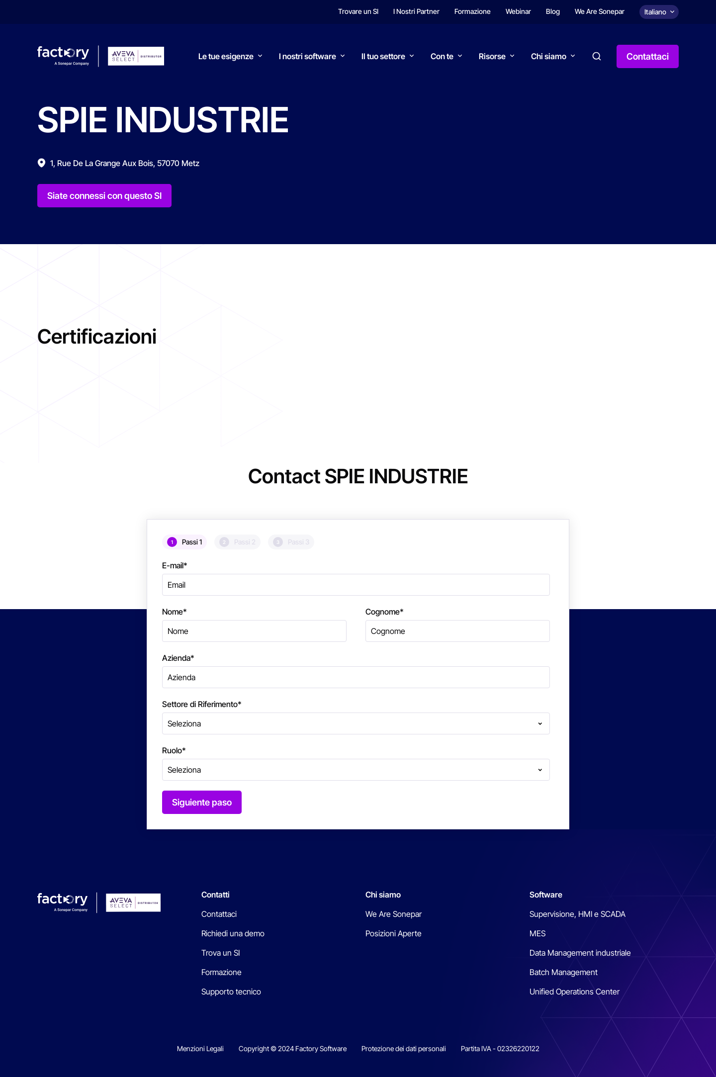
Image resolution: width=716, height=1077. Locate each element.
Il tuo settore (383, 56)
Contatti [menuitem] (215, 894)
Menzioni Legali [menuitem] (200, 1048)
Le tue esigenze (226, 56)
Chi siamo (548, 56)
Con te (442, 56)
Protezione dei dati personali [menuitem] (403, 1048)
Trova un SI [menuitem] (220, 953)
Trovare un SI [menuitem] (358, 11)
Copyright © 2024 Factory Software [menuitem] (293, 1048)
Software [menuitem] (546, 894)
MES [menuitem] (537, 933)
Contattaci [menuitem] (219, 914)
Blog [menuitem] (553, 11)
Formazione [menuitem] (472, 11)
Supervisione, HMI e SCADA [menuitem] (578, 914)
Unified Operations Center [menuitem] (575, 991)
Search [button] (597, 56)
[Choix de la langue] (659, 12)
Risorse (492, 56)
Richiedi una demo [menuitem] (233, 933)
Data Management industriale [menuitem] (580, 953)
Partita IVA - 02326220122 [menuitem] (500, 1048)
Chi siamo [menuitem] (383, 894)
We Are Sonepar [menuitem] (600, 11)
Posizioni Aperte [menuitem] (393, 933)
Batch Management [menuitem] (564, 972)
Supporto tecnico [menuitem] (231, 991)
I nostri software (307, 56)
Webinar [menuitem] (518, 11)
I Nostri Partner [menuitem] (416, 11)
